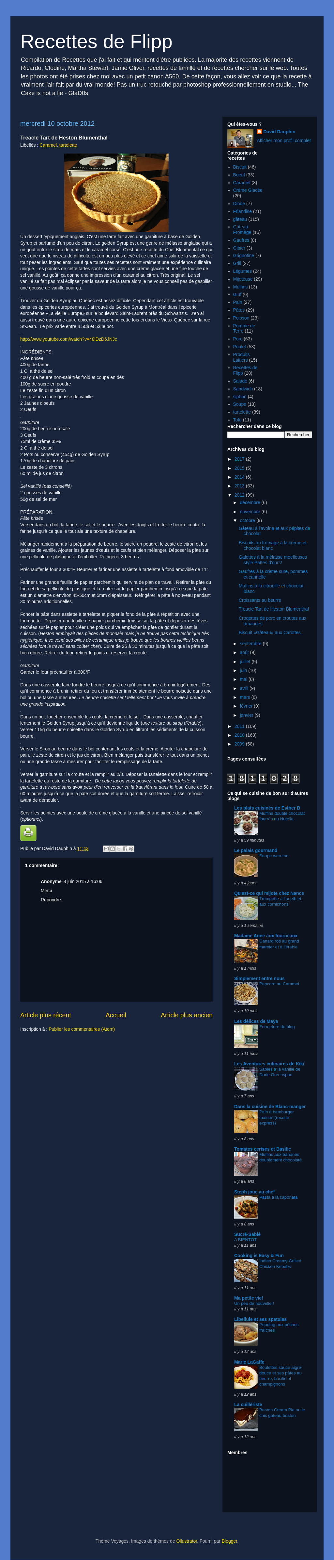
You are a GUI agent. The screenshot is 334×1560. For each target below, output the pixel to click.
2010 (240, 735)
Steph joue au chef (254, 1191)
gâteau (240, 219)
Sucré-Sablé (247, 1234)
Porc (238, 338)
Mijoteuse (243, 279)
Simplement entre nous (259, 978)
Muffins (240, 286)
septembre (251, 643)
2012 (240, 495)
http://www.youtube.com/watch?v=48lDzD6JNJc (68, 339)
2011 (240, 726)
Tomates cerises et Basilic (262, 1149)
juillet (245, 661)
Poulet (239, 346)
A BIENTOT (245, 1239)
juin (244, 670)
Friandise (242, 211)
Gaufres (241, 240)
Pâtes (239, 310)
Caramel (48, 145)
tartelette (68, 145)
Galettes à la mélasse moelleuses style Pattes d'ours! (273, 559)
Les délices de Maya (256, 1021)
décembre (250, 502)
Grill (237, 263)
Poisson (241, 317)
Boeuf (239, 174)
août (245, 652)
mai (244, 679)
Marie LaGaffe (249, 1362)
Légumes (242, 271)
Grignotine (243, 255)
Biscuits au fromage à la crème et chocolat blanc (273, 545)
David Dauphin (280, 131)
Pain (237, 302)
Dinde (239, 203)
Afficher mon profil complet (284, 140)
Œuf (237, 294)
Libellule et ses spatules (260, 1319)
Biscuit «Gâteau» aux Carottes (270, 632)
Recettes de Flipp (96, 41)
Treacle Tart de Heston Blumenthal (274, 609)
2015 (240, 468)
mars (245, 697)
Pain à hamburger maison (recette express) (276, 1117)
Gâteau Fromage (242, 229)
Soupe (239, 404)
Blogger (229, 1541)
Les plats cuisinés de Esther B (267, 808)
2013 (240, 485)
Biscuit (240, 167)
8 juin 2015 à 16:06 (83, 881)
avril (245, 688)
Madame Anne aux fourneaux (265, 935)
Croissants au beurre (260, 600)
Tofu (237, 419)
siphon (240, 396)
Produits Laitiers (241, 357)
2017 (240, 459)
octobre (248, 520)
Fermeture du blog (277, 1026)
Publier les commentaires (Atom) (82, 1029)
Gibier (239, 248)
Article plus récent (45, 1015)
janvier (247, 715)
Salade (240, 381)
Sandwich (243, 388)
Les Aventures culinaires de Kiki (269, 1063)
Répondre (51, 899)
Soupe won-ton (273, 855)
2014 (240, 477)
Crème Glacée (248, 190)
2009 (240, 744)
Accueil (116, 1015)
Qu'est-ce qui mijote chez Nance (269, 893)
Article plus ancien (187, 1015)
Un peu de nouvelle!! (254, 1303)
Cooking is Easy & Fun (259, 1255)
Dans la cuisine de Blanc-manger (270, 1106)
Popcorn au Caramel (279, 983)
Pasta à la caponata (278, 1197)
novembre (250, 511)
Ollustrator (186, 1541)
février (247, 706)
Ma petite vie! (248, 1298)
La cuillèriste (248, 1404)
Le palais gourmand (255, 850)
